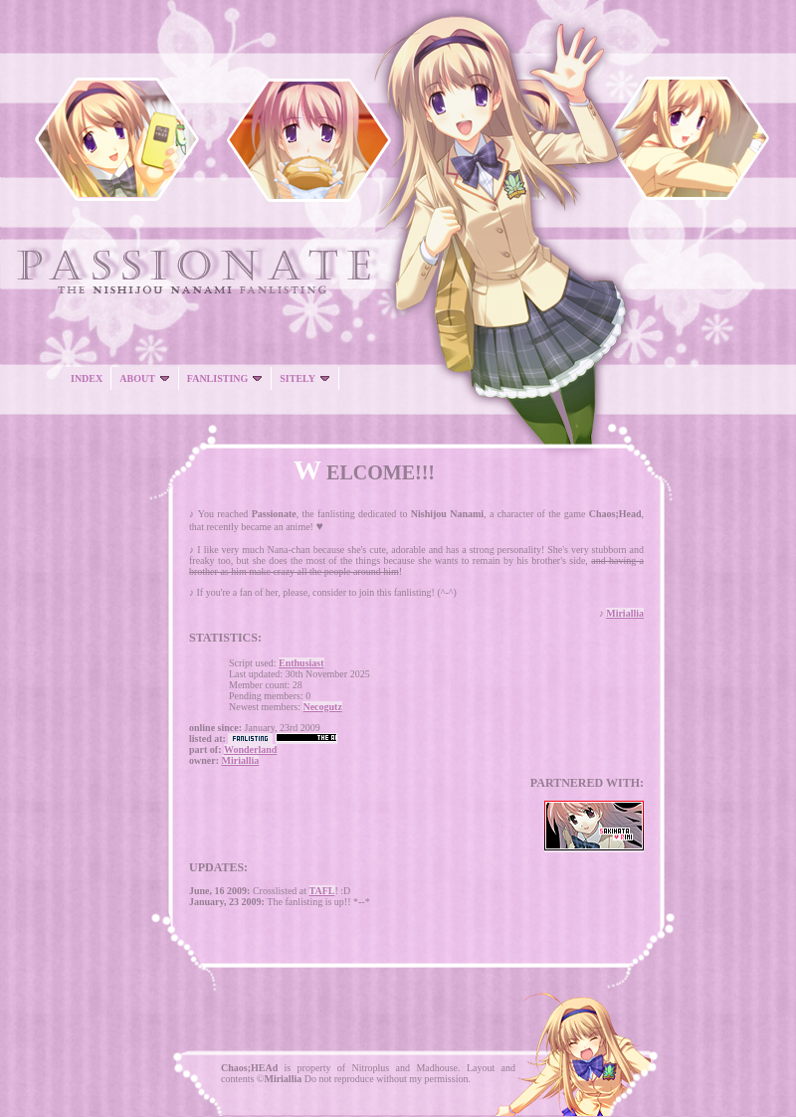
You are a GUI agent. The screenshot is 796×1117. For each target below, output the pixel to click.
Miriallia (625, 613)
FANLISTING (225, 378)
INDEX (86, 378)
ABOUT (144, 378)
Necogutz (321, 706)
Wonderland (250, 749)
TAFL (322, 890)
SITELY (305, 378)
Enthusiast (301, 662)
